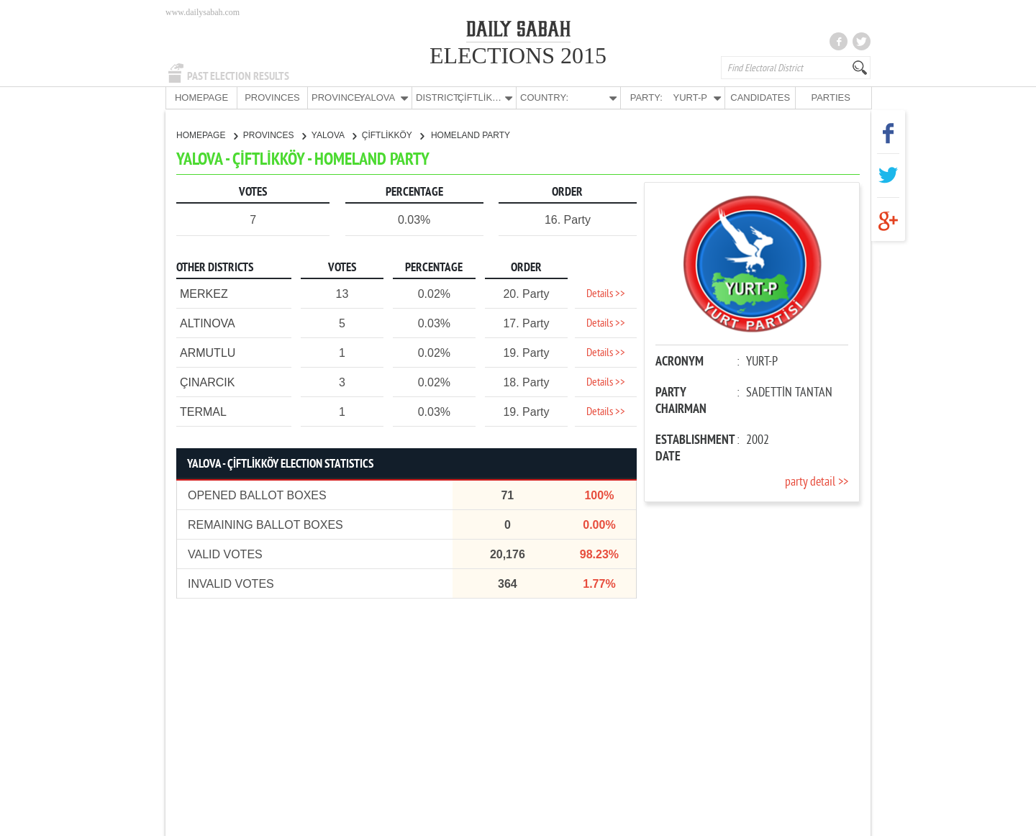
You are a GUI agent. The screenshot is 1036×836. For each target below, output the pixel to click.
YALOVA (334, 135)
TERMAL (203, 411)
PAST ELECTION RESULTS (238, 76)
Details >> (605, 293)
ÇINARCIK (207, 382)
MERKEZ (204, 293)
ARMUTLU (207, 352)
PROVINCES (272, 97)
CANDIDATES (760, 97)
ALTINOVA (207, 323)
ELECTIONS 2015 (518, 55)
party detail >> (816, 481)
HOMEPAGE (201, 97)
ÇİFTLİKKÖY (393, 135)
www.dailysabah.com (202, 12)
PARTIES (830, 97)
